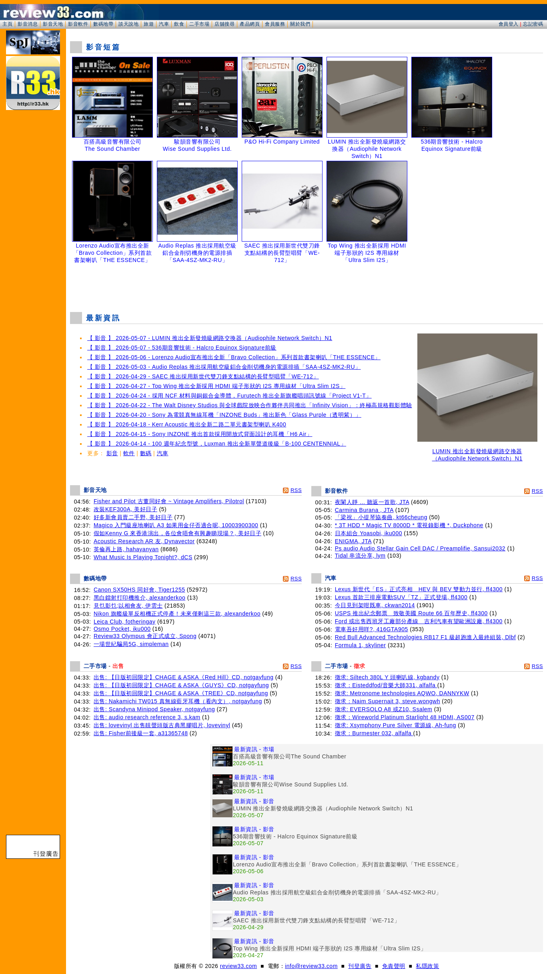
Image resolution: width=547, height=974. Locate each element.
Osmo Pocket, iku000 (122, 629)
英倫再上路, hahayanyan (126, 549)
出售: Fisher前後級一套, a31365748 (141, 733)
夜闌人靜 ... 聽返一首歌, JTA (372, 502)
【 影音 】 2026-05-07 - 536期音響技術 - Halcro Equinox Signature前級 (182, 347)
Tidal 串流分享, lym (360, 555)
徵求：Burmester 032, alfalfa (374, 733)
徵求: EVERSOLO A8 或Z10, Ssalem (384, 709)
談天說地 (128, 24)
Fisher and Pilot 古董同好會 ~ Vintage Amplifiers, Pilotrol (169, 501)
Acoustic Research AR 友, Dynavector (144, 541)
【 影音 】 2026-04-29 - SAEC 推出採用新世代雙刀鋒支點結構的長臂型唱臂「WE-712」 (203, 376)
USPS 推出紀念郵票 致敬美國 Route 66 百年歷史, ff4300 (411, 613)
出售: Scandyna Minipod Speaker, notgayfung (154, 709)
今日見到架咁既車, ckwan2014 (375, 605)
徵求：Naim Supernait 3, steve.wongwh (387, 701)
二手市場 (199, 24)
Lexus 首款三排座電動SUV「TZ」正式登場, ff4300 (401, 597)
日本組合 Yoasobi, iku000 (368, 533)
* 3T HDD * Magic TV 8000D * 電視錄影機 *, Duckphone (409, 525)
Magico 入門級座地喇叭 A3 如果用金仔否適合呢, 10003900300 (176, 525)
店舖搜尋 (224, 24)
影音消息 (28, 24)
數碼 (146, 453)
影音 (112, 453)
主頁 (7, 24)
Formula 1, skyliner (360, 645)
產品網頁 (250, 24)
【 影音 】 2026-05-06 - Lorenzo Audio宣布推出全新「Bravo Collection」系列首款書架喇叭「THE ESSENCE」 (234, 357)
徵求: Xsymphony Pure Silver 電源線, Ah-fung (395, 725)
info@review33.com (311, 966)
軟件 (129, 453)
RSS (296, 490)
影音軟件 (78, 24)
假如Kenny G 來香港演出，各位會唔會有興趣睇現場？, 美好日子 (177, 533)
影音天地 (53, 24)
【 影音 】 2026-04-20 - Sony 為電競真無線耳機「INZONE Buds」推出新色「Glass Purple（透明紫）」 (224, 415)
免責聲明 (393, 966)
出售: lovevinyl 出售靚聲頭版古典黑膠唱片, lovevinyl (162, 725)
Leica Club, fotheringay (125, 621)
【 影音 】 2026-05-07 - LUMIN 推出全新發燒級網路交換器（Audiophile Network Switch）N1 (209, 338)
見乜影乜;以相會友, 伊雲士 (128, 605)
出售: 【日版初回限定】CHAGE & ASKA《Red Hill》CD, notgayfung (184, 677)
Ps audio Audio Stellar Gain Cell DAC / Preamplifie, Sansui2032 (420, 548)
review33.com (238, 966)
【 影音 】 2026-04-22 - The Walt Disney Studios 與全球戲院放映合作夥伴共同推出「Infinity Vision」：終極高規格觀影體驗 (249, 405)
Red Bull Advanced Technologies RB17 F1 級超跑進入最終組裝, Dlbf (425, 637)
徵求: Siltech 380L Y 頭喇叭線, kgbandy (387, 677)
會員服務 (275, 24)
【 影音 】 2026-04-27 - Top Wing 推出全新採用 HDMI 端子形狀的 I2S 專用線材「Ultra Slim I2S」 (216, 386)
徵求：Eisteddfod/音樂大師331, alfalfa (386, 685)
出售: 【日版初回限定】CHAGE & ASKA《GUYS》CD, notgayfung (181, 685)
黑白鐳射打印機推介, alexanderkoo (139, 597)
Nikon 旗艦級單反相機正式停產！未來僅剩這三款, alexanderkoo (177, 613)
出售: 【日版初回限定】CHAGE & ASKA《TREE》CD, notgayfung (181, 693)
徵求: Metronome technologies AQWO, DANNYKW (402, 693)
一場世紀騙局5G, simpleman (131, 644)
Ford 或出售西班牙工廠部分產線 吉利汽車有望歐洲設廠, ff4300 (419, 621)
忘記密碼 (533, 24)
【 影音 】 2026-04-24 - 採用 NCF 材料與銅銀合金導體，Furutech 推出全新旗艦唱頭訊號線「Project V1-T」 (229, 395)
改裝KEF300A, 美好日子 (125, 509)
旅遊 (149, 24)
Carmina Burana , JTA (364, 510)
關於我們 (300, 24)
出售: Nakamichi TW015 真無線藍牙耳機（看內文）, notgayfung (178, 701)
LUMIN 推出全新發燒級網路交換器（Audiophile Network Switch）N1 (477, 452)
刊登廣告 (359, 966)
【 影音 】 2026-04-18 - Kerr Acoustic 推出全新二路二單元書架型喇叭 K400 (186, 424)
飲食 (179, 24)
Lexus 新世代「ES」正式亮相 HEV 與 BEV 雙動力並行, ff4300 (419, 589)
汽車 (164, 24)
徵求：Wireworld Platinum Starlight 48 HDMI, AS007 (405, 717)
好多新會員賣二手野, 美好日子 (133, 517)
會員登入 (509, 24)
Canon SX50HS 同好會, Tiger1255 (139, 589)
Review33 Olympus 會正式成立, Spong (145, 636)
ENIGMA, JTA (353, 541)
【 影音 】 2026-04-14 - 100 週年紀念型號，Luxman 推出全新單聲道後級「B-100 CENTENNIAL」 (216, 443)
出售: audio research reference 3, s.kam (147, 717)
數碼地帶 (103, 24)
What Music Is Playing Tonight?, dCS (143, 557)
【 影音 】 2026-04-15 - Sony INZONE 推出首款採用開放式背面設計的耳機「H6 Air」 (199, 434)
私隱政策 (427, 966)
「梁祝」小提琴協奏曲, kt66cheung (381, 517)
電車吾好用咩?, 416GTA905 (371, 629)
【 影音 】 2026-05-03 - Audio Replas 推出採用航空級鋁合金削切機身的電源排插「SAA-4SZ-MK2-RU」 (224, 367)
